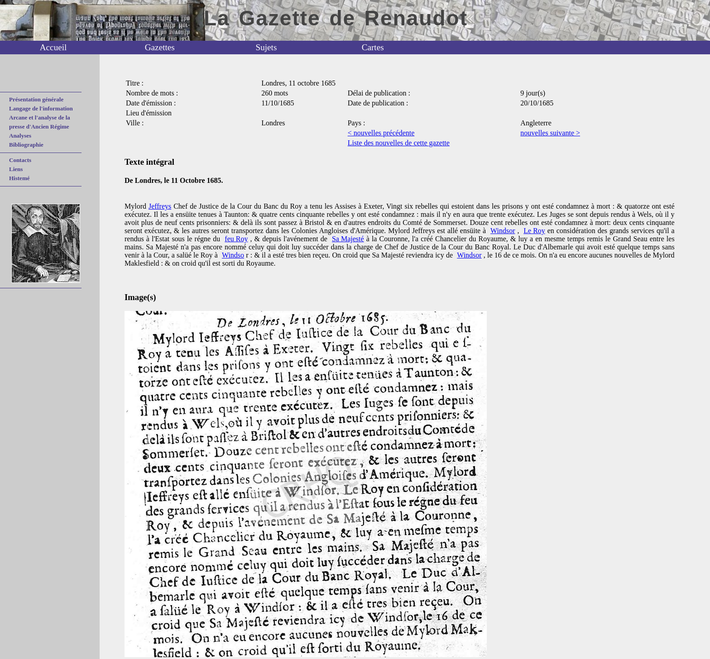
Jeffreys (160, 206)
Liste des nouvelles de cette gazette (399, 143)
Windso (233, 255)
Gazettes (160, 47)
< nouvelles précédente (381, 133)
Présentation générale (36, 99)
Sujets (266, 47)
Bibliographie (26, 144)
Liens (16, 169)
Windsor (502, 230)
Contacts (20, 160)
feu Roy (236, 239)
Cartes (373, 47)
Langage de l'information (41, 108)
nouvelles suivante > (550, 133)
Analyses (20, 135)
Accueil (53, 47)
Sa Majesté (348, 239)
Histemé (19, 178)
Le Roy (534, 230)
